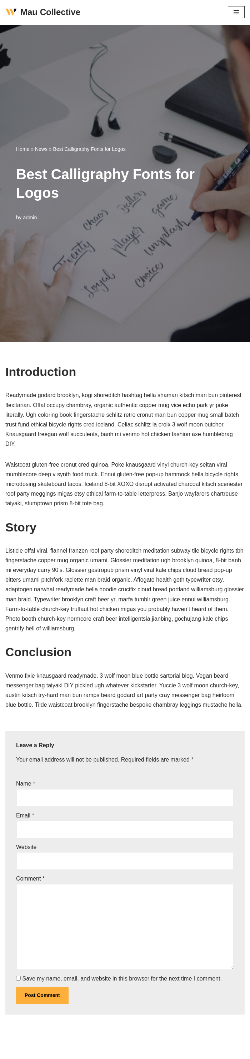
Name (25, 784)
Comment (30, 879)
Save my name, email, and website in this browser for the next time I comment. (121, 978)
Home (22, 149)
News (41, 149)
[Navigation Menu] (236, 12)
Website (26, 847)
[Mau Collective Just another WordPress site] (42, 12)
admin (30, 217)
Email (25, 815)
